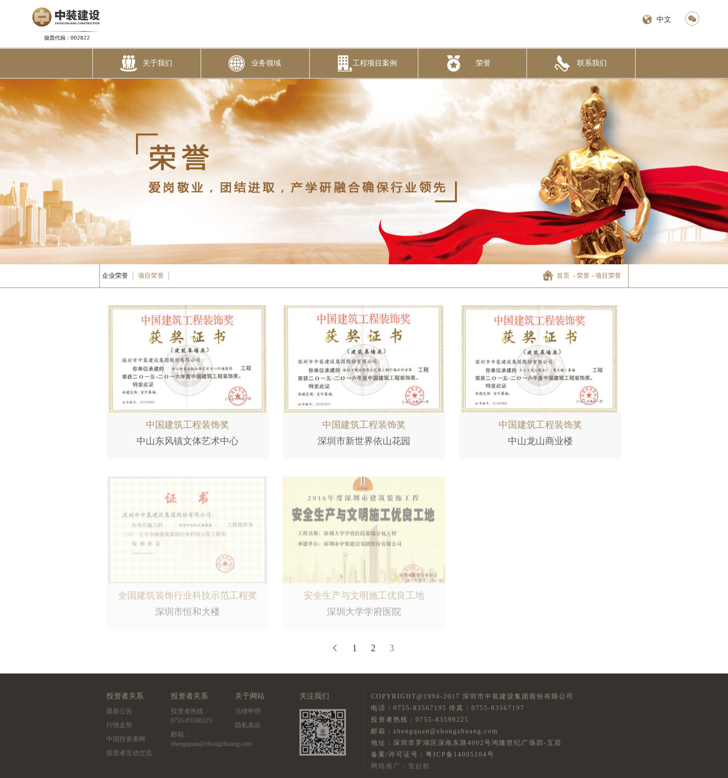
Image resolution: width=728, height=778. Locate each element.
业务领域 (266, 63)
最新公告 (119, 713)
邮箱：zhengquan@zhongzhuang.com (212, 741)
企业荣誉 (115, 275)
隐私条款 (248, 727)
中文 (663, 19)
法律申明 (248, 713)
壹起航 (419, 768)
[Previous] (335, 648)
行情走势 (119, 727)
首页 (563, 275)
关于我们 (157, 63)
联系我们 (592, 63)
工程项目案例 (374, 63)
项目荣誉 (151, 275)
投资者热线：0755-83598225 (191, 718)
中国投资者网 (125, 741)
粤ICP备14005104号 (460, 756)
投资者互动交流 (129, 755)
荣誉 (483, 63)
